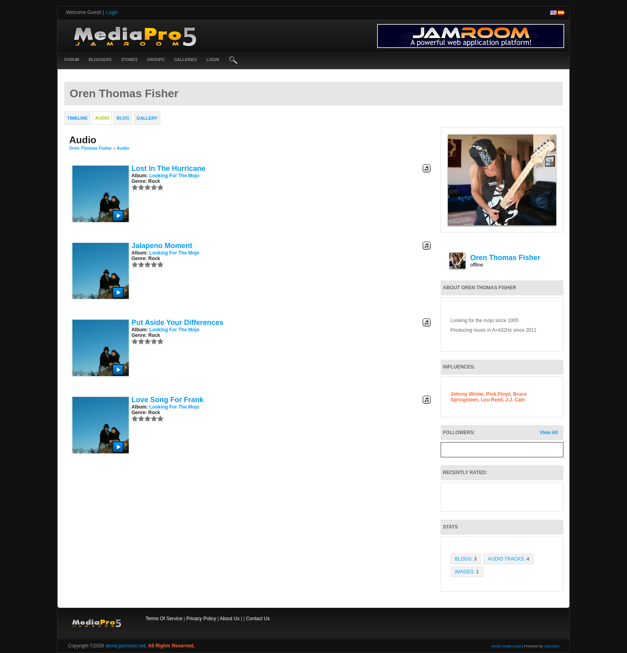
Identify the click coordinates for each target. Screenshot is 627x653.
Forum (71, 60)
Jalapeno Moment (162, 246)
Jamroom (551, 646)
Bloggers (100, 60)
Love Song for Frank (168, 400)
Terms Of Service (164, 618)
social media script (506, 646)
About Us (230, 618)
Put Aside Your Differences (178, 322)
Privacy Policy (201, 618)
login (212, 60)
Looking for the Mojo (174, 175)
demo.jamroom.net (126, 646)
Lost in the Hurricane (169, 168)
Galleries (185, 60)
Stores (129, 60)
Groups (155, 60)
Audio (123, 148)
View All (549, 432)
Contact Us (258, 618)
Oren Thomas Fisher (90, 148)
